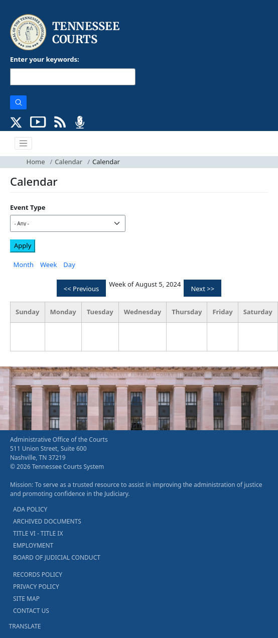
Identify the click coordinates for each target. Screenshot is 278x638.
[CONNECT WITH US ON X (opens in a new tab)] (16, 120)
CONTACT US (31, 610)
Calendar (68, 161)
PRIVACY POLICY (36, 586)
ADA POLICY (30, 509)
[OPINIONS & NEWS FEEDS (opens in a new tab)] (60, 120)
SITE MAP (26, 598)
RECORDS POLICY (37, 574)
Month (24, 264)
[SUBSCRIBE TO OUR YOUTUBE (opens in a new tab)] (38, 120)
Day (69, 264)
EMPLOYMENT (33, 545)
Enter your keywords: (44, 59)
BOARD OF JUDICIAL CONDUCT (56, 557)
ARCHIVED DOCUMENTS (47, 521)
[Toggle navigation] (24, 143)
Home (36, 161)
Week (48, 264)
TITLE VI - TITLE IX (38, 533)
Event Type (28, 207)
